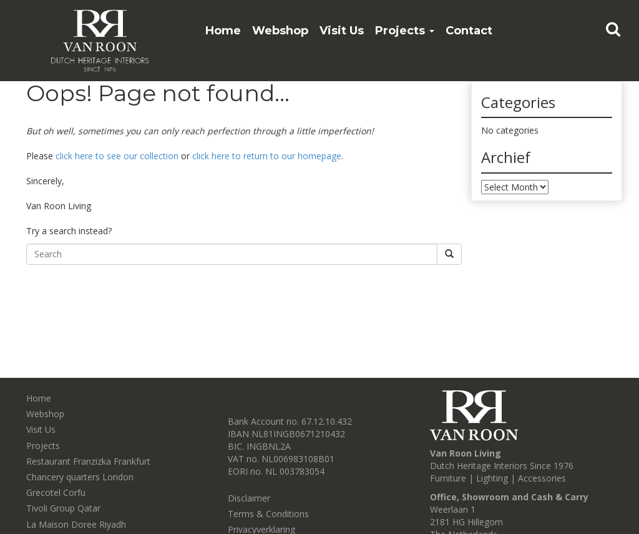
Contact (469, 30)
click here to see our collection (117, 156)
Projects (404, 30)
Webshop (280, 30)
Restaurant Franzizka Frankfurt (88, 461)
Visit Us (342, 30)
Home (223, 30)
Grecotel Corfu (55, 492)
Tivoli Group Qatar (63, 508)
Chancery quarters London (80, 477)
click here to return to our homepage (266, 156)
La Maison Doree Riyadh (76, 524)
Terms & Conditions (268, 514)
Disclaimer (249, 498)
